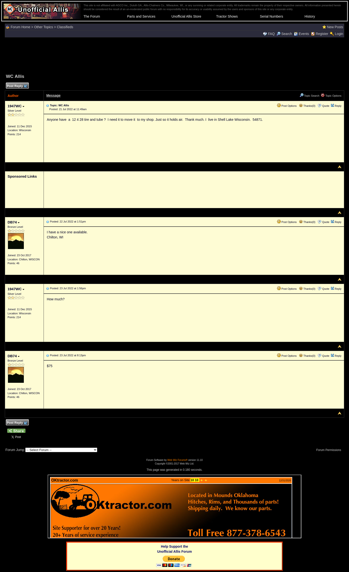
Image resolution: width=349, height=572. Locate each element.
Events (301, 34)
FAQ (271, 34)
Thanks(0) (307, 105)
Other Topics (43, 27)
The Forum (92, 16)
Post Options (287, 105)
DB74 (13, 222)
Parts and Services (141, 16)
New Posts (335, 27)
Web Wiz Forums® (177, 460)
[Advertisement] (174, 55)
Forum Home (20, 27)
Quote (325, 105)
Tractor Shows (227, 16)
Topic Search (309, 95)
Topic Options (331, 95)
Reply (338, 105)
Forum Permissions (330, 450)
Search (284, 34)
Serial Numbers (271, 16)
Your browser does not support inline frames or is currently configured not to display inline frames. (174, 506)
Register (322, 34)
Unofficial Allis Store (186, 16)
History (309, 16)
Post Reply (16, 86)
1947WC (15, 106)
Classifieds (65, 27)
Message (53, 95)
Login (339, 34)
